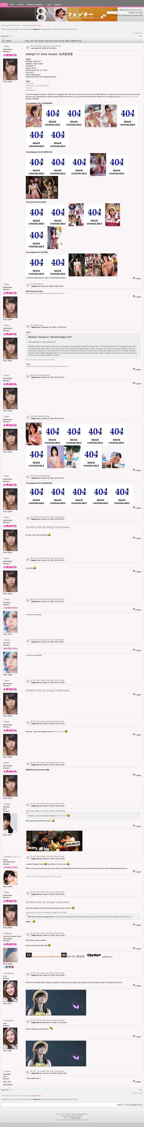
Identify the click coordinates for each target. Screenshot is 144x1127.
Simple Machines (82, 1114)
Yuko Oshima (58, 731)
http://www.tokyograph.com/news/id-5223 (40, 360)
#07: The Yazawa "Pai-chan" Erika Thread (45, 46)
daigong (8, 933)
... (11, 36)
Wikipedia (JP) (31, 90)
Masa (7, 46)
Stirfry (7, 600)
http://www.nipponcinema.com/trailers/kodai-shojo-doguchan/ (47, 366)
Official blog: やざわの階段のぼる (37, 85)
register (139, 10)
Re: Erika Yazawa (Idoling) (40, 375)
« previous (135, 33)
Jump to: (120, 1105)
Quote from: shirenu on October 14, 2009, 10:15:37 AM (46, 912)
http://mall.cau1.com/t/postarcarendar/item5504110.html (45, 293)
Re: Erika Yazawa (36, 284)
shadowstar (44, 29)
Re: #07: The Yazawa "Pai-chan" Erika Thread (47, 517)
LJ (26, 876)
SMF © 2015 (70, 1114)
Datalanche (9, 973)
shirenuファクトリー (13, 857)
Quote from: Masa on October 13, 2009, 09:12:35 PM (45, 811)
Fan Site (29, 88)
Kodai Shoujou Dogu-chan (129, 97)
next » (141, 33)
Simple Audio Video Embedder (72, 1116)
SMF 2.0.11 (60, 1114)
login (132, 10)
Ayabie (7, 804)
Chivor (7, 1071)
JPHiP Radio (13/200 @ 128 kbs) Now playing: (21, 25)
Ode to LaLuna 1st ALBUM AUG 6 (46, 957)
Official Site (30, 83)
